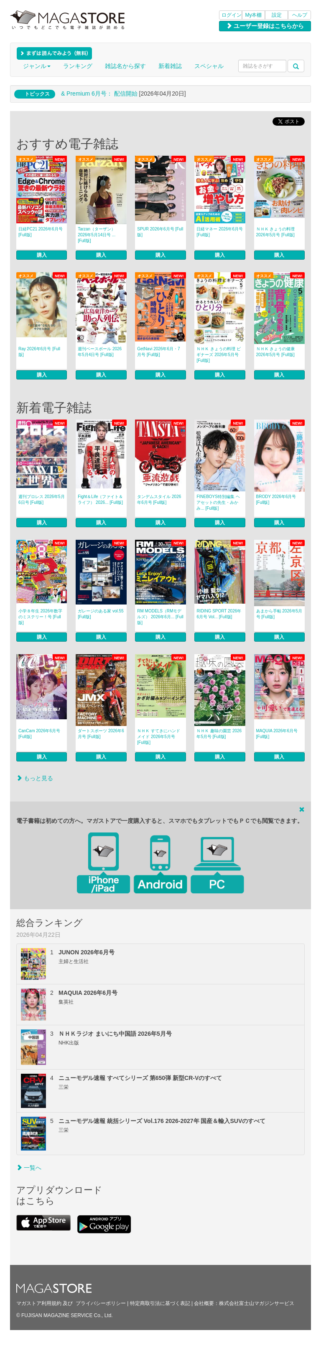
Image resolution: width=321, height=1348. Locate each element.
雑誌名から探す (125, 66)
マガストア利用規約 (38, 1303)
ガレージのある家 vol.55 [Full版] (100, 614)
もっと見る (34, 778)
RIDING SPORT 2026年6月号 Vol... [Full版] (218, 614)
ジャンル (37, 66)
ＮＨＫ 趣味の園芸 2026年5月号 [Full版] (219, 733)
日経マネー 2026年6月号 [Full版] (219, 232)
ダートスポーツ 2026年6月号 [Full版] (101, 733)
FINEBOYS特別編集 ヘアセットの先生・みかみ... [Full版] (217, 502)
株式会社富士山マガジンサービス (256, 1303)
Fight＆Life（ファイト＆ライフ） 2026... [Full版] (100, 499)
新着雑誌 (170, 66)
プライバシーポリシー (101, 1303)
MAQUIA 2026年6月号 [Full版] (277, 733)
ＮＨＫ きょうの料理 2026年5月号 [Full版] (275, 232)
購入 (42, 255)
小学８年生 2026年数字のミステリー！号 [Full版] (40, 617)
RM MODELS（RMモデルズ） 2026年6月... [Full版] (160, 617)
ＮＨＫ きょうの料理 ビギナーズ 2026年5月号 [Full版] (218, 354)
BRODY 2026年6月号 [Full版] (276, 499)
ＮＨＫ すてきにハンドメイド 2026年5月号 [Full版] (158, 736)
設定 (277, 15)
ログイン (232, 15)
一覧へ (28, 1167)
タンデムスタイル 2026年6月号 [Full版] (159, 499)
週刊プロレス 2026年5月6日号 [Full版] (41, 499)
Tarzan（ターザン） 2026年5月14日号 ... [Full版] (96, 235)
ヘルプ (299, 15)
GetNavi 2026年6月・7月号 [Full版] (158, 351)
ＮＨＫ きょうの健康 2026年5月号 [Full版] (275, 351)
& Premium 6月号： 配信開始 (99, 93)
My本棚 (253, 15)
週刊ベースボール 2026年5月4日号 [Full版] (100, 351)
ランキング (77, 66)
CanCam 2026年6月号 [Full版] (39, 733)
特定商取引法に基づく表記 (160, 1303)
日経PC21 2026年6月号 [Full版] (40, 232)
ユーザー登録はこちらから (265, 26)
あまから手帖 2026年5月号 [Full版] (279, 614)
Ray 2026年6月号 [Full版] (39, 351)
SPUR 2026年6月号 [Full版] (160, 232)
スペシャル (209, 66)
